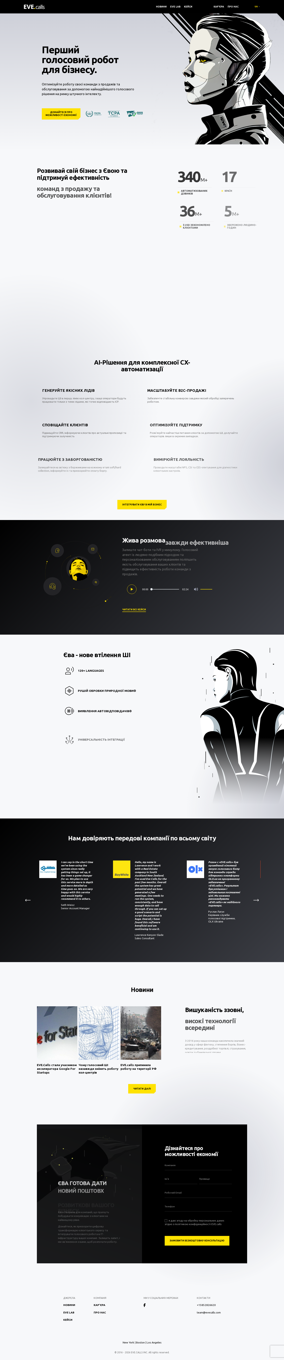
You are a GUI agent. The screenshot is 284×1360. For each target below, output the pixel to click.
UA (256, 6)
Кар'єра (219, 6)
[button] (257, 900)
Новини (161, 6)
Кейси (188, 6)
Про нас (233, 6)
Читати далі (142, 1088)
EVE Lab (175, 6)
